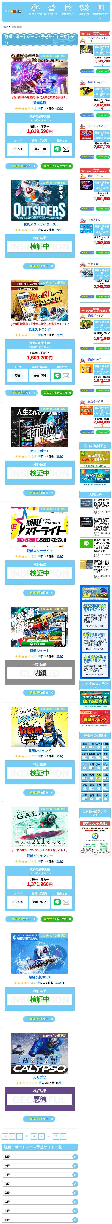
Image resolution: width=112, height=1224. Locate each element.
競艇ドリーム (95, 175)
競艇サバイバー (97, 82)
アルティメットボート (98, 39)
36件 (59, 656)
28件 (59, 335)
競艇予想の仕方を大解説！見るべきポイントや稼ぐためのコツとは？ (101, 565)
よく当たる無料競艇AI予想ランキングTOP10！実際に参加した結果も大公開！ (102, 523)
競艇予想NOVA (40, 977)
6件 (59, 1082)
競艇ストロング (39, 329)
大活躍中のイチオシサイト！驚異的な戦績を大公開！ (101, 503)
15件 (59, 756)
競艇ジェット (39, 651)
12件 (59, 456)
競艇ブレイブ (95, 315)
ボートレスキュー (98, 125)
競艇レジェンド (39, 750)
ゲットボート (39, 451)
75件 (59, 229)
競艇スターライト (40, 551)
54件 (59, 861)
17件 (59, 108)
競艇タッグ (94, 359)
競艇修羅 (39, 103)
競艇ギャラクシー (40, 856)
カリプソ (39, 1077)
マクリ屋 (93, 263)
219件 (59, 982)
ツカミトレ (94, 219)
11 (55, 1136)
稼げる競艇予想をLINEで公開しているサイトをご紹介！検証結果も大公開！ (102, 544)
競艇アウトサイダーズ (41, 224)
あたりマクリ (95, 401)
